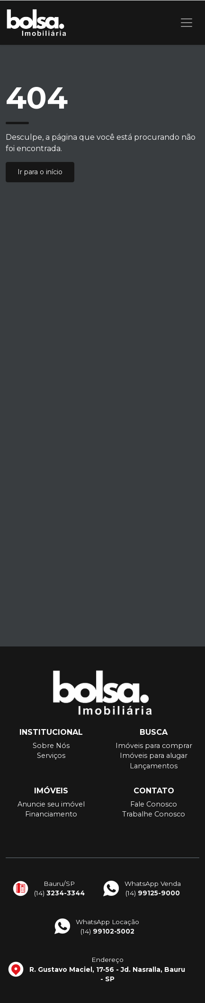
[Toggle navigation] (186, 23)
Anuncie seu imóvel (51, 804)
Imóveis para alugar (153, 755)
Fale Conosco (153, 804)
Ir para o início (40, 172)
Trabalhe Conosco (153, 814)
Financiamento (51, 814)
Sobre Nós (51, 745)
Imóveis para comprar (154, 745)
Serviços (51, 755)
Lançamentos (154, 766)
